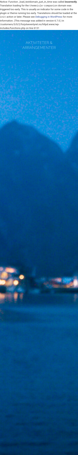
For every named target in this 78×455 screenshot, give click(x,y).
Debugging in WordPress (48, 16)
